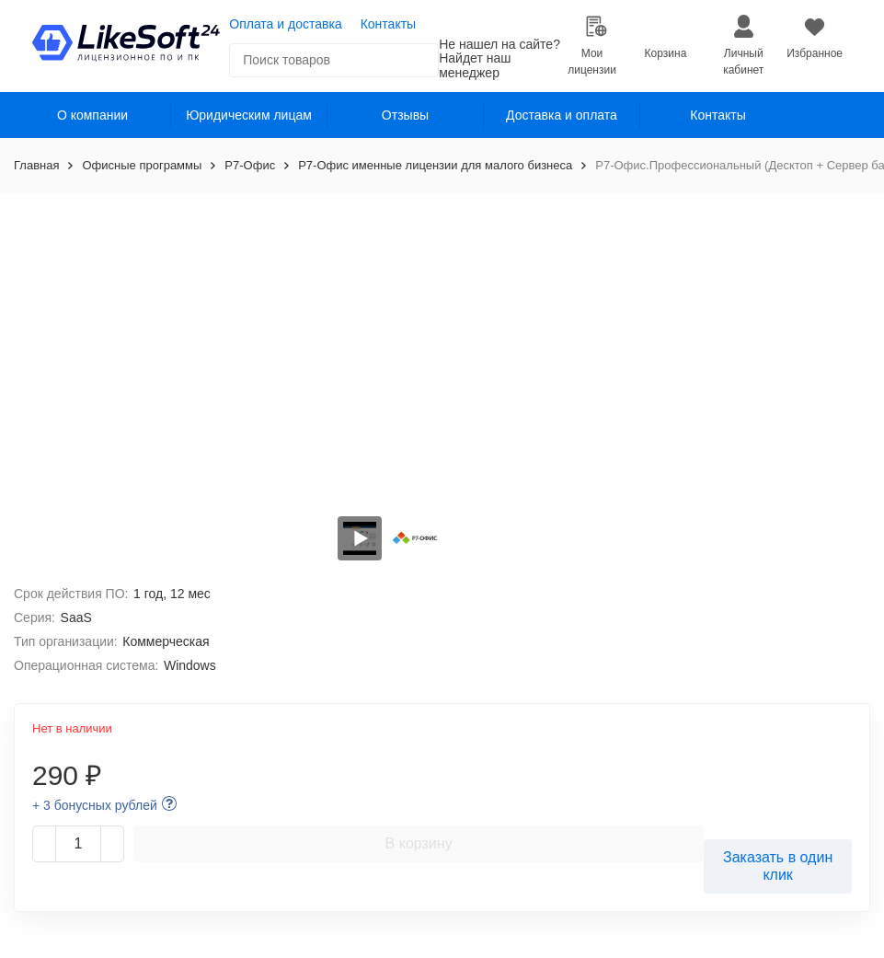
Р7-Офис (249, 165)
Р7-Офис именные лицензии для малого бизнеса (435, 165)
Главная (36, 165)
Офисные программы (141, 165)
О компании (92, 115)
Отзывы (405, 115)
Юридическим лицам (249, 115)
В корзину (419, 843)
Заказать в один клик (777, 866)
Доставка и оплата (561, 115)
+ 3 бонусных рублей (94, 805)
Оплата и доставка (285, 24)
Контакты (388, 24)
